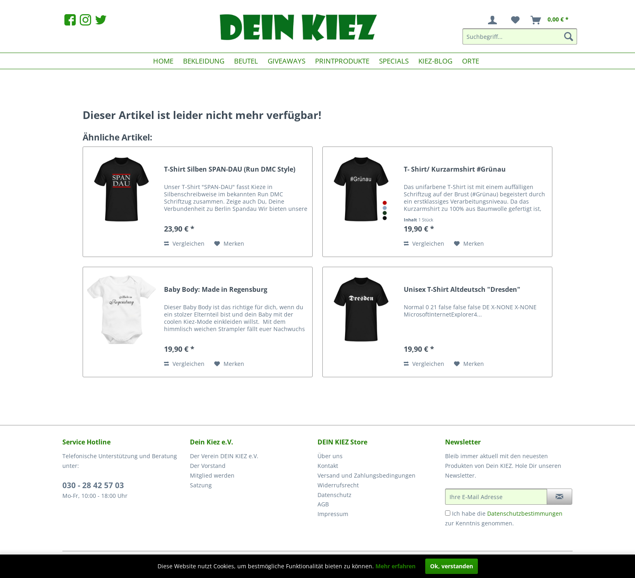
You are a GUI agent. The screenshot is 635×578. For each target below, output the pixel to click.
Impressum (333, 514)
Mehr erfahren (395, 566)
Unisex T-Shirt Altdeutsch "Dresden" (462, 289)
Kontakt (328, 466)
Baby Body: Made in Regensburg (215, 289)
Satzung (201, 485)
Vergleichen (184, 243)
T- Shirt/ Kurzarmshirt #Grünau (455, 169)
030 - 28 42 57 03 (93, 485)
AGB (323, 504)
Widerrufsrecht (338, 485)
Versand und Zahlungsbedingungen (367, 475)
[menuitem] (494, 20)
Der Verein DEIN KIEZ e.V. (224, 456)
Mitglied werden (212, 475)
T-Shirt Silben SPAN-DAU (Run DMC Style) (229, 169)
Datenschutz (335, 495)
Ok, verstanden (451, 566)
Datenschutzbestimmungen (525, 513)
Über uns (330, 456)
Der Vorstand (208, 466)
